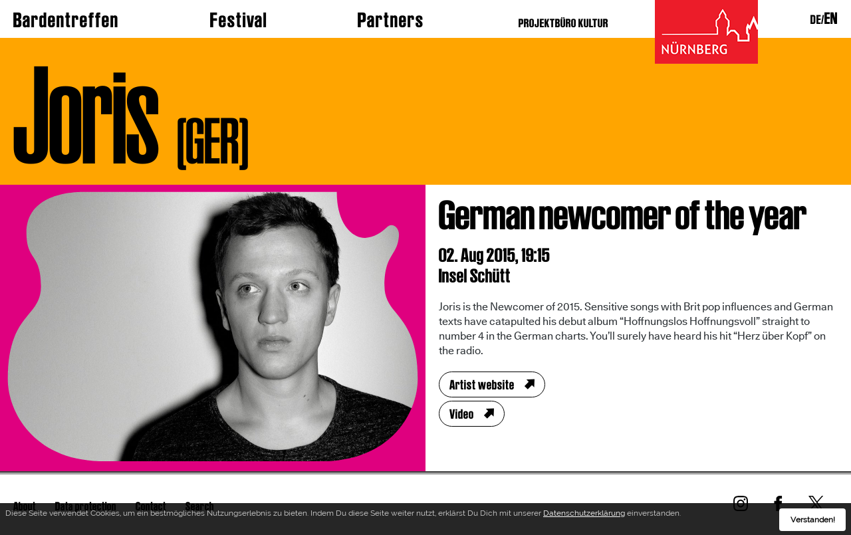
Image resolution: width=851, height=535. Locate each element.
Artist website (482, 385)
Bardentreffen (66, 20)
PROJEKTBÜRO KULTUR (563, 23)
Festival (238, 20)
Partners (391, 20)
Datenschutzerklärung (584, 515)
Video (461, 414)
